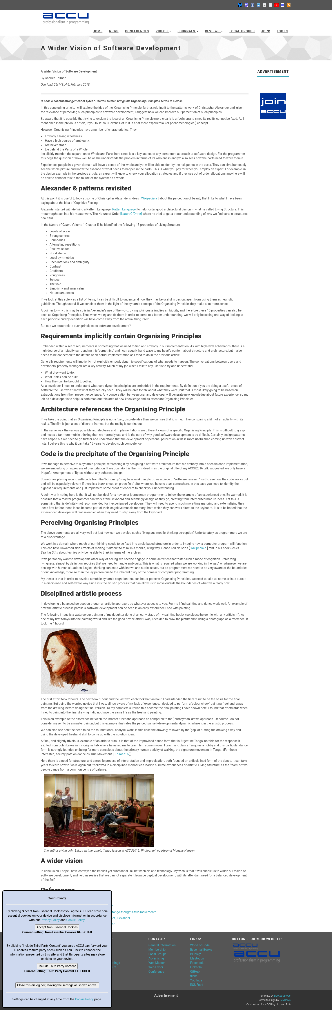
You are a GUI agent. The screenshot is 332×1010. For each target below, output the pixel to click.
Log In (282, 31)
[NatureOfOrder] (131, 213)
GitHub (195, 971)
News (113, 31)
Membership (157, 949)
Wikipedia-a (149, 198)
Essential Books (201, 949)
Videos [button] (163, 31)
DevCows (284, 1000)
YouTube (196, 980)
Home (97, 31)
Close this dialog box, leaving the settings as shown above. (57, 985)
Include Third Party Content (57, 966)
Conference (156, 971)
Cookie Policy (75, 920)
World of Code (200, 945)
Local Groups (242, 31)
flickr (193, 976)
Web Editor (156, 967)
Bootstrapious (282, 995)
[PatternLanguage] (124, 209)
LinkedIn (196, 967)
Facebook (197, 963)
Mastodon (197, 958)
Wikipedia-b (198, 548)
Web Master (157, 963)
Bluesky (195, 954)
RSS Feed (196, 984)
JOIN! (265, 31)
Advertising (156, 958)
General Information (162, 945)
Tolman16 (122, 754)
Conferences (137, 31)
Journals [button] (188, 31)
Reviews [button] (214, 31)
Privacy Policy (50, 920)
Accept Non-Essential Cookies (57, 927)
